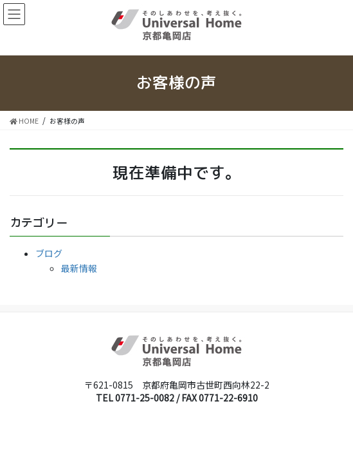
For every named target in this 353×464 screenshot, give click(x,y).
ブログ (48, 253)
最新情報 (79, 268)
